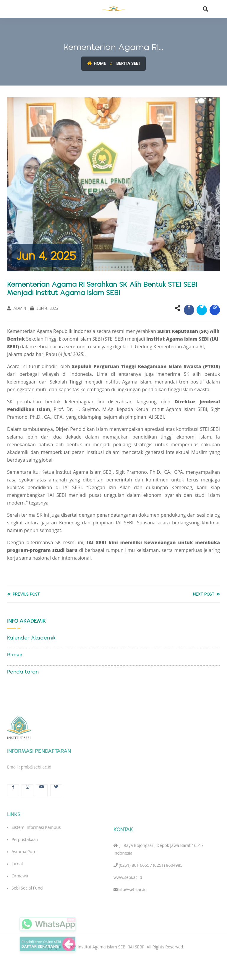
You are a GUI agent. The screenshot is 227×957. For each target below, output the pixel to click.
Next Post (206, 594)
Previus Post (23, 594)
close (71, 919)
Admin (16, 308)
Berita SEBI (128, 63)
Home (96, 63)
